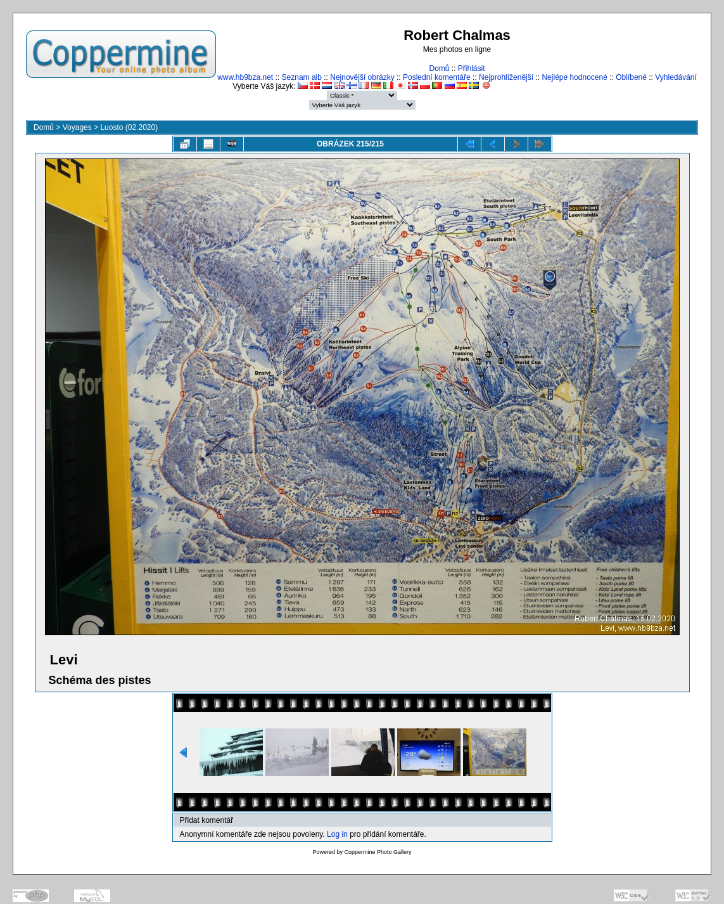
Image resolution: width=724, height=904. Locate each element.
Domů (439, 68)
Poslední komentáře (437, 77)
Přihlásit (471, 68)
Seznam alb (302, 77)
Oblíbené (631, 77)
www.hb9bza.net (245, 77)
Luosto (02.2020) (129, 127)
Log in (337, 834)
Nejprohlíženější (506, 77)
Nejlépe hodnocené (574, 77)
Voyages (77, 127)
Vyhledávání (676, 77)
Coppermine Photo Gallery (377, 852)
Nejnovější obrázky (362, 77)
